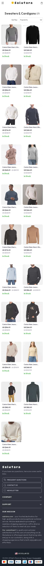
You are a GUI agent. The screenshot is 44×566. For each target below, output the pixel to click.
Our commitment (9, 530)
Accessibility (37, 558)
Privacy (29, 558)
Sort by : (15, 20)
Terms (24, 558)
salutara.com (7, 516)
